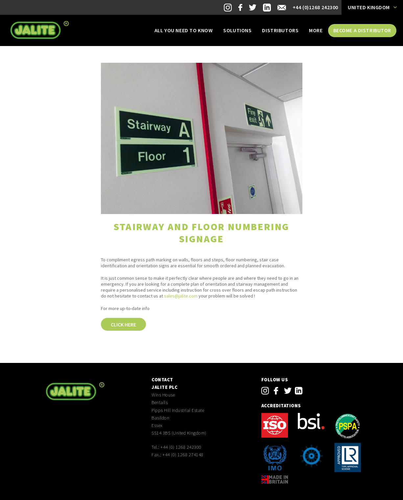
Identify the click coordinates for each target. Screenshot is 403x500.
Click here (123, 324)
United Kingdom (369, 7)
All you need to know (183, 30)
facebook (276, 390)
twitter (288, 390)
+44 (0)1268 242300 (315, 7)
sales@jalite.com (181, 296)
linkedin (298, 390)
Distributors (280, 30)
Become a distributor (362, 30)
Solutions (237, 30)
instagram (265, 390)
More (315, 30)
